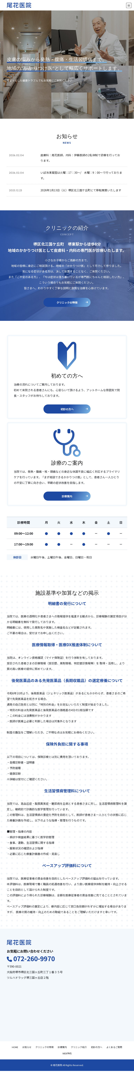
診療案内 (74, 504)
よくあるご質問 (114, 1056)
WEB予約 (67, 1062)
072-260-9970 (34, 967)
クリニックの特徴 (72, 311)
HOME (15, 1056)
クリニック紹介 (79, 1056)
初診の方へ (74, 417)
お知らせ (26, 1056)
